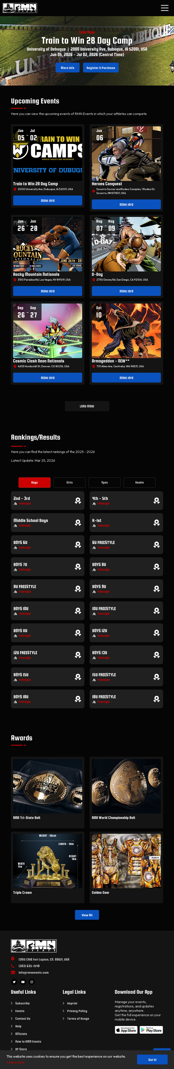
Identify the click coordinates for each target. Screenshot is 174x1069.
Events (19, 1011)
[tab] (34, 482)
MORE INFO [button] (48, 200)
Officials (21, 1034)
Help (18, 1026)
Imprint (72, 1003)
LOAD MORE (87, 406)
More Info (67, 68)
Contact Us (22, 1018)
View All (87, 915)
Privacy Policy (77, 1011)
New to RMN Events (28, 1041)
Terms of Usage (78, 1018)
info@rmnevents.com (34, 972)
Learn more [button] (15, 1062)
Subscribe (22, 1003)
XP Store (21, 1049)
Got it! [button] (152, 1060)
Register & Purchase (101, 68)
